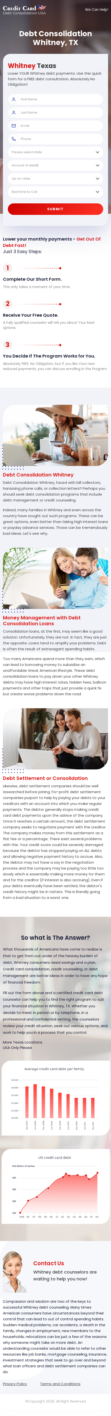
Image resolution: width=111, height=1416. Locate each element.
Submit (55, 209)
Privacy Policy (15, 1383)
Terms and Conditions (60, 1383)
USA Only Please (17, 1047)
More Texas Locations (22, 1042)
